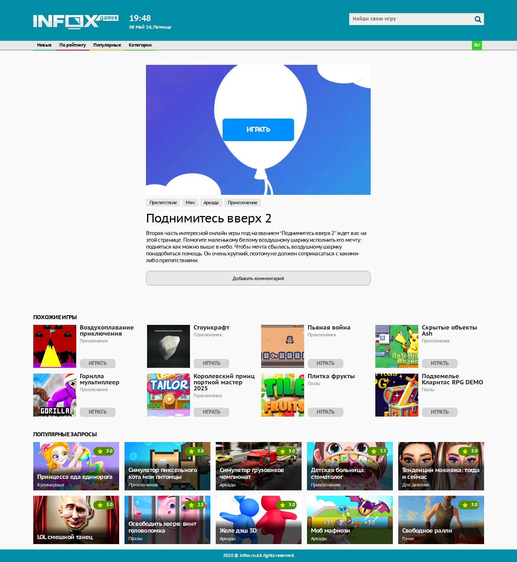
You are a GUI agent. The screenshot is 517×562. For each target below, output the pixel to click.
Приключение (243, 203)
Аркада (211, 203)
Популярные (107, 45)
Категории (140, 45)
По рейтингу (72, 45)
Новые (44, 45)
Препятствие (163, 203)
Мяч (190, 203)
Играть (258, 129)
